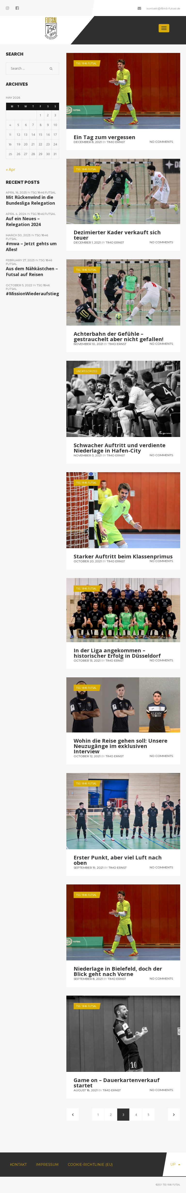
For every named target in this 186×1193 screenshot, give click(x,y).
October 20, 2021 (88, 561)
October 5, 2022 (19, 285)
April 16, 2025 (16, 192)
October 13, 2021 (87, 660)
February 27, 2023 (20, 260)
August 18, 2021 (86, 1090)
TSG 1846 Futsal (86, 63)
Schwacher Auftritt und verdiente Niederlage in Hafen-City (119, 447)
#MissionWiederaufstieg (32, 293)
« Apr (10, 169)
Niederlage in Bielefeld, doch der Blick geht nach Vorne (118, 971)
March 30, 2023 (18, 235)
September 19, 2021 (88, 867)
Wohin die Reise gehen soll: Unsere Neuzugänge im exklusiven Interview (120, 746)
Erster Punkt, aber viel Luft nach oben (118, 860)
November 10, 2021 (88, 344)
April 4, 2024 (16, 214)
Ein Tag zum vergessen (104, 137)
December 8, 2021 (88, 142)
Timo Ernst (116, 142)
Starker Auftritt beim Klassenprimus (123, 556)
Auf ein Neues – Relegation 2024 (23, 221)
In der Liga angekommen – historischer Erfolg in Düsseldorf (117, 652)
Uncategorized (86, 371)
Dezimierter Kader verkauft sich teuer (117, 234)
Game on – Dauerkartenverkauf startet (117, 1082)
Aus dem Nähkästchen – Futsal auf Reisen (32, 271)
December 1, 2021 (87, 242)
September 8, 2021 (88, 979)
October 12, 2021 (87, 756)
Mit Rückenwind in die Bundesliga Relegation (30, 200)
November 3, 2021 (88, 455)
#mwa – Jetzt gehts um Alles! (31, 246)
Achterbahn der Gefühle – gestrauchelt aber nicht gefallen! (118, 336)
